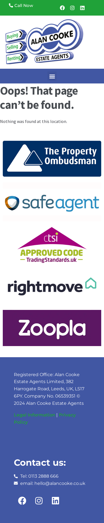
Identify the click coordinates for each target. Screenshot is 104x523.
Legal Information (34, 415)
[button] (52, 76)
